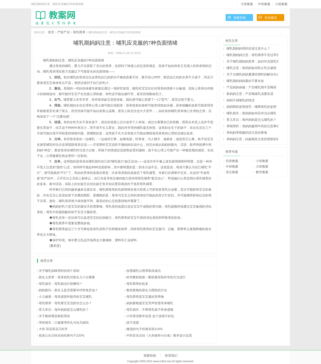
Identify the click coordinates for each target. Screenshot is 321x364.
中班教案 (264, 4)
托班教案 (232, 161)
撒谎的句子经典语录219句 (144, 329)
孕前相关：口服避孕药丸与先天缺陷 (64, 322)
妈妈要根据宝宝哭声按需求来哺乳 (149, 303)
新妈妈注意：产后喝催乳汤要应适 (249, 94)
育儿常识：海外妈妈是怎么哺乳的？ (64, 309)
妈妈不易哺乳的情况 (240, 100)
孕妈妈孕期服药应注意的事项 (246, 132)
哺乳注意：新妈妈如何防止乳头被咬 (251, 68)
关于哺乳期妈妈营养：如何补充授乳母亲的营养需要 (252, 61)
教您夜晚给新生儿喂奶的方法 (146, 290)
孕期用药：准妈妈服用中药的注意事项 (252, 126)
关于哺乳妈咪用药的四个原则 (59, 270)
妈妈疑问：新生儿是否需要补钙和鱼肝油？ (68, 290)
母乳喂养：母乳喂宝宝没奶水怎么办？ (65, 303)
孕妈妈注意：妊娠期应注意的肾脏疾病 (252, 139)
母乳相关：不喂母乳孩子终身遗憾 (149, 309)
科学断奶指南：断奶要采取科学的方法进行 (156, 277)
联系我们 (171, 355)
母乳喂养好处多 (137, 283)
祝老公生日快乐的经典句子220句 (61, 335)
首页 (51, 32)
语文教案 (232, 172)
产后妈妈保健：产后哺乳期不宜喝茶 (251, 87)
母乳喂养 (79, 32)
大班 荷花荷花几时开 (53, 329)
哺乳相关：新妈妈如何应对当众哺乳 (251, 113)
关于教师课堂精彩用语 (54, 316)
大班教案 (247, 4)
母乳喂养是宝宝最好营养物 (145, 296)
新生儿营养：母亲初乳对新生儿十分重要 (67, 277)
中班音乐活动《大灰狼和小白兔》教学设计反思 (159, 335)
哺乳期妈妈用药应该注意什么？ (248, 48)
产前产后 (63, 32)
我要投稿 (239, 17)
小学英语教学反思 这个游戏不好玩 (150, 316)
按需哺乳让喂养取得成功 (143, 270)
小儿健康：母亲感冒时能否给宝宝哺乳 (65, 296)
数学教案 (262, 172)
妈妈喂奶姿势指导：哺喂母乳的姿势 (251, 106)
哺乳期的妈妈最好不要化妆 (245, 81)
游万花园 (132, 322)
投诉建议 (271, 17)
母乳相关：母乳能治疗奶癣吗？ (60, 283)
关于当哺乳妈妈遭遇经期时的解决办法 (252, 74)
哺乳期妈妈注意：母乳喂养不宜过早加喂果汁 (252, 55)
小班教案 (281, 4)
